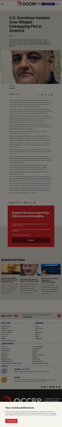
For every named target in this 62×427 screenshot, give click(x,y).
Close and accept (11, 421)
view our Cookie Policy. (51, 414)
